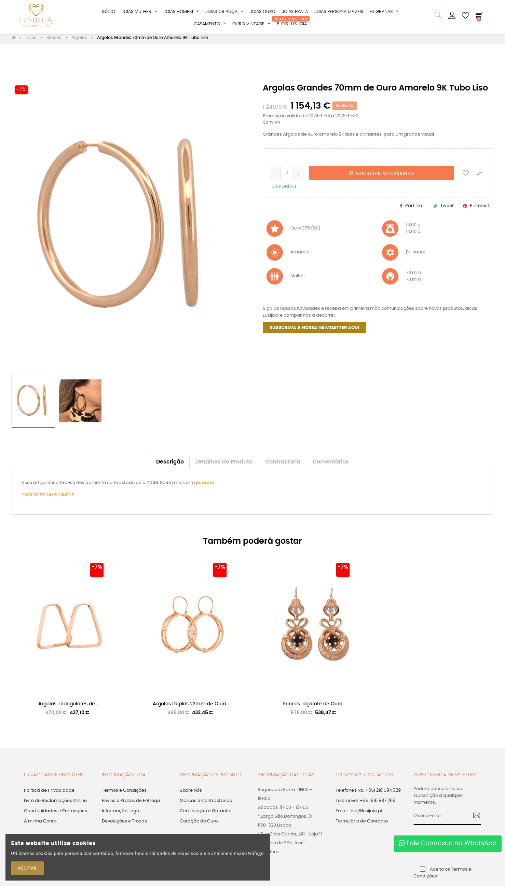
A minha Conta (40, 824)
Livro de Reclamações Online (55, 804)
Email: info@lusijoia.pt (359, 814)
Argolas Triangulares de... (68, 707)
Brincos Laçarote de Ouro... (314, 707)
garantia (204, 486)
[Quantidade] (287, 176)
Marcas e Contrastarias (206, 804)
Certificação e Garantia (206, 814)
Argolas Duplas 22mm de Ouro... (191, 707)
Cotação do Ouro (199, 824)
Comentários (331, 465)
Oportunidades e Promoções (55, 814)
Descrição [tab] (170, 465)
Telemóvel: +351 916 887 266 (365, 804)
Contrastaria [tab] (282, 465)
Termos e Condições (124, 793)
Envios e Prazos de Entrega (131, 804)
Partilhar (414, 209)
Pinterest (479, 209)
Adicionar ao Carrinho (381, 177)
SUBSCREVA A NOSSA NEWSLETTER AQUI (314, 331)
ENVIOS (31, 498)
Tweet (447, 209)
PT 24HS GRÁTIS (57, 498)
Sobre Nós (191, 793)
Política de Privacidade (49, 793)
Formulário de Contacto (362, 824)
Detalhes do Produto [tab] (224, 465)
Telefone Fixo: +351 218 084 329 (368, 793)
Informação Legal (121, 814)
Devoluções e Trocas (124, 824)
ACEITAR (27, 868)
